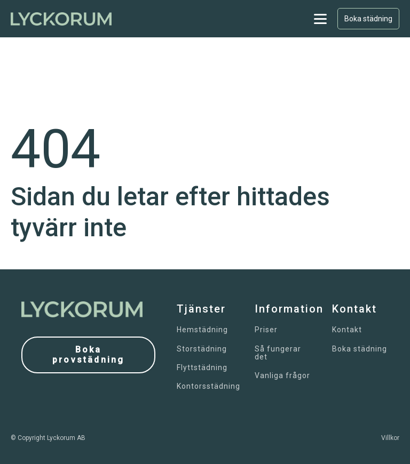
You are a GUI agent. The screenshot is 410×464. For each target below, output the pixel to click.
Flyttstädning (202, 368)
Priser (266, 330)
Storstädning (202, 349)
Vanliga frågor (282, 376)
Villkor (390, 438)
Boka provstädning (88, 355)
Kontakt (347, 330)
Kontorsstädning (208, 386)
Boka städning (368, 18)
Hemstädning (202, 330)
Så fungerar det (278, 353)
